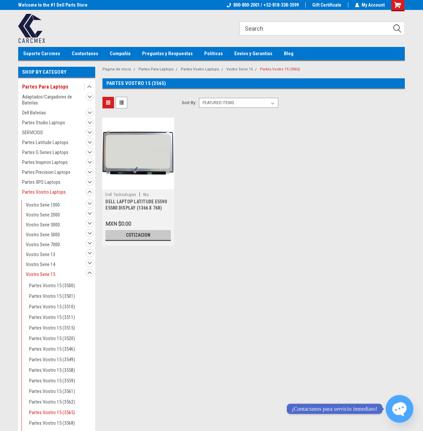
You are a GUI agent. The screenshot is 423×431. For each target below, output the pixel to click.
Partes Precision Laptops (46, 172)
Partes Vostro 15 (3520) (52, 338)
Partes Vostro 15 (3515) (52, 328)
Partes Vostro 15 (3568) (52, 423)
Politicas (213, 54)
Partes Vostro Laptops (44, 192)
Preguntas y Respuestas (167, 54)
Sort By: (189, 102)
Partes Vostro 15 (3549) (52, 360)
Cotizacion (138, 235)
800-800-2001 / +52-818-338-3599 (263, 5)
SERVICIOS (32, 133)
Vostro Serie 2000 (43, 215)
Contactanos (85, 54)
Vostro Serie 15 (40, 274)
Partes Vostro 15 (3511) (52, 317)
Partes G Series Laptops (45, 152)
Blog (288, 54)
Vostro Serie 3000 (43, 225)
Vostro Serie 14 (40, 264)
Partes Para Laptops (45, 87)
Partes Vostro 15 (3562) (52, 402)
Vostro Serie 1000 (43, 205)
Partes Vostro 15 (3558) (52, 370)
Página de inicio (116, 69)
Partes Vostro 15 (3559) (52, 381)
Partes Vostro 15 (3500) (52, 286)
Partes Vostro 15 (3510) (52, 307)
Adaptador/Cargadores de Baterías (47, 100)
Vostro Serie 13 (40, 254)
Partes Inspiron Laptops (45, 162)
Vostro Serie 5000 (43, 235)
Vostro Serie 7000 (43, 245)
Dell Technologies (120, 194)
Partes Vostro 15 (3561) (52, 391)
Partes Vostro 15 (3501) (52, 296)
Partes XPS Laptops (41, 182)
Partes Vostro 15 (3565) (52, 412)
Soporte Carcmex (41, 54)
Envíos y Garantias (253, 54)
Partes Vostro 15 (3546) (52, 349)
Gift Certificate (326, 5)
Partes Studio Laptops (43, 123)
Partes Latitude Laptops (45, 142)
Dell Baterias (34, 113)
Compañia (120, 54)
